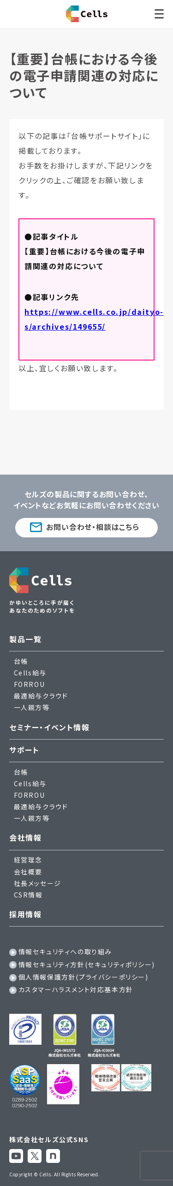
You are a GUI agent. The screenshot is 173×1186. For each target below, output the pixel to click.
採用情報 (25, 914)
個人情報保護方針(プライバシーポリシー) (83, 976)
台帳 (21, 661)
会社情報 (25, 837)
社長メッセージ (37, 883)
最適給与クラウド (41, 695)
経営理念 (28, 859)
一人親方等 (32, 707)
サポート (24, 749)
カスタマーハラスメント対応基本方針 (75, 989)
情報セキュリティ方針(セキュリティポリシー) (86, 964)
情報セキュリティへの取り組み (65, 951)
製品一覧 (25, 638)
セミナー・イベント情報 (49, 727)
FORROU (29, 684)
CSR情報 (28, 894)
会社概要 (28, 871)
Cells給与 (30, 672)
